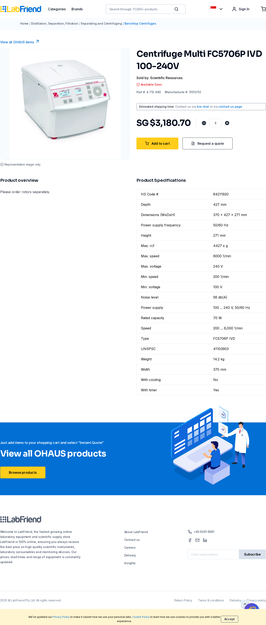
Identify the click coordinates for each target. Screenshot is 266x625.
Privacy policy (256, 600)
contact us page (230, 106)
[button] (177, 9)
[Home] (24, 9)
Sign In (240, 9)
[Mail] (197, 540)
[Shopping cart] (263, 9)
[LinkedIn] (205, 540)
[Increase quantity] (227, 123)
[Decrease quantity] (204, 123)
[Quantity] (215, 123)
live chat (203, 106)
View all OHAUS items (20, 41)
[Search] (177, 9)
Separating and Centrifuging (101, 23)
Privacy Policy (61, 616)
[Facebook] (190, 540)
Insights (130, 563)
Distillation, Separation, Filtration (54, 23)
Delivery (130, 555)
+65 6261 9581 (201, 531)
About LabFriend (136, 532)
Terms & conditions (211, 600)
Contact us (132, 539)
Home (24, 23)
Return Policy (183, 600)
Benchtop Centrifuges (140, 23)
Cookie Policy (141, 616)
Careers (130, 547)
